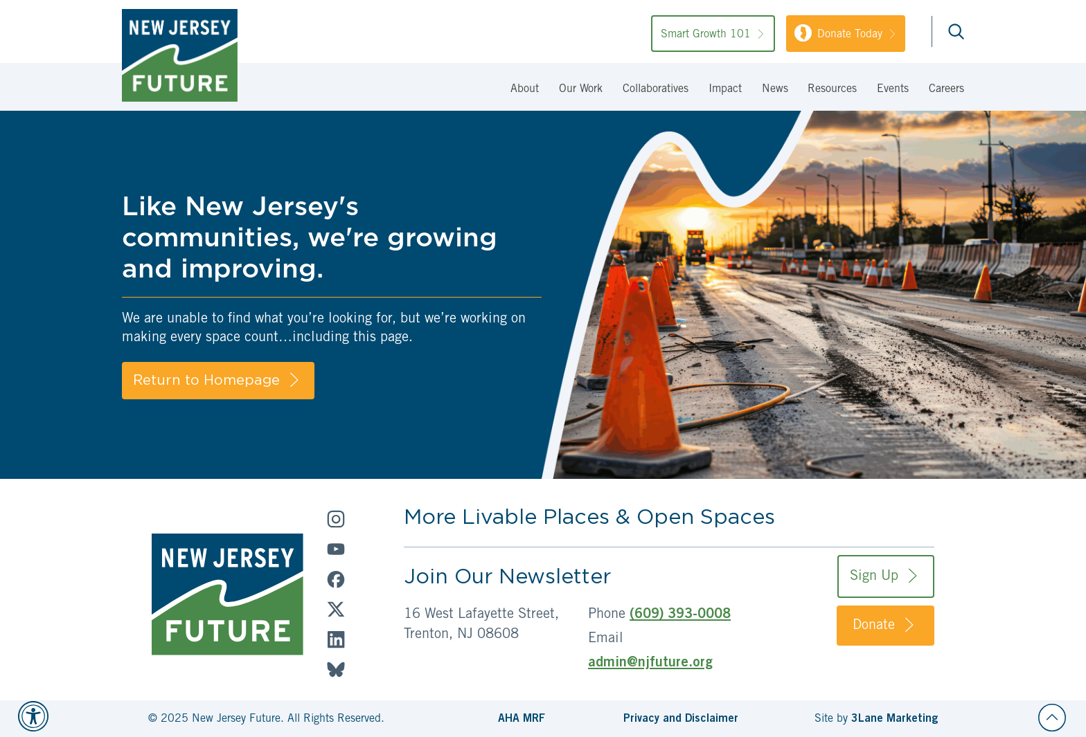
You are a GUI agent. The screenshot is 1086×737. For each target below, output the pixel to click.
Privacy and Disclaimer (680, 719)
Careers (946, 89)
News (775, 89)
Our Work (581, 89)
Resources (832, 89)
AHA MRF (521, 719)
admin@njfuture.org (650, 664)
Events (893, 89)
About (524, 89)
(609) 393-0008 (680, 615)
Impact (725, 89)
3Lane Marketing (894, 719)
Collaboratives (655, 89)
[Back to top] (1052, 717)
